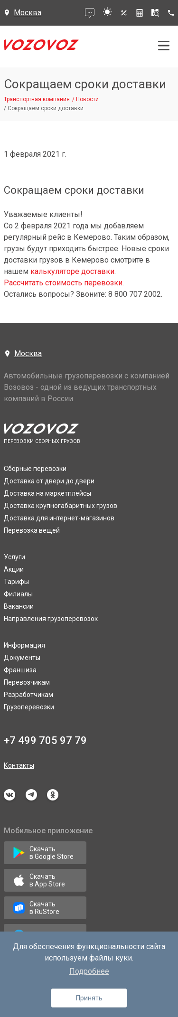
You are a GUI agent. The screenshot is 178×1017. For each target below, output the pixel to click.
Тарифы (16, 581)
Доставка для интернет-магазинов (59, 518)
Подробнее (89, 971)
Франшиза (20, 670)
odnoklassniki (52, 794)
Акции (14, 569)
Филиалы (18, 594)
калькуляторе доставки (72, 271)
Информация (24, 645)
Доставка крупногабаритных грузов (60, 505)
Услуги (14, 557)
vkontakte (9, 794)
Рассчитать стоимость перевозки (63, 282)
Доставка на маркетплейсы (47, 493)
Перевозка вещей (32, 530)
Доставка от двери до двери (49, 481)
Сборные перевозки (35, 468)
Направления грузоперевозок (51, 618)
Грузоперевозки (29, 707)
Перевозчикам (27, 682)
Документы (22, 657)
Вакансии (19, 606)
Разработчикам (28, 694)
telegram (31, 794)
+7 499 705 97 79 (45, 740)
